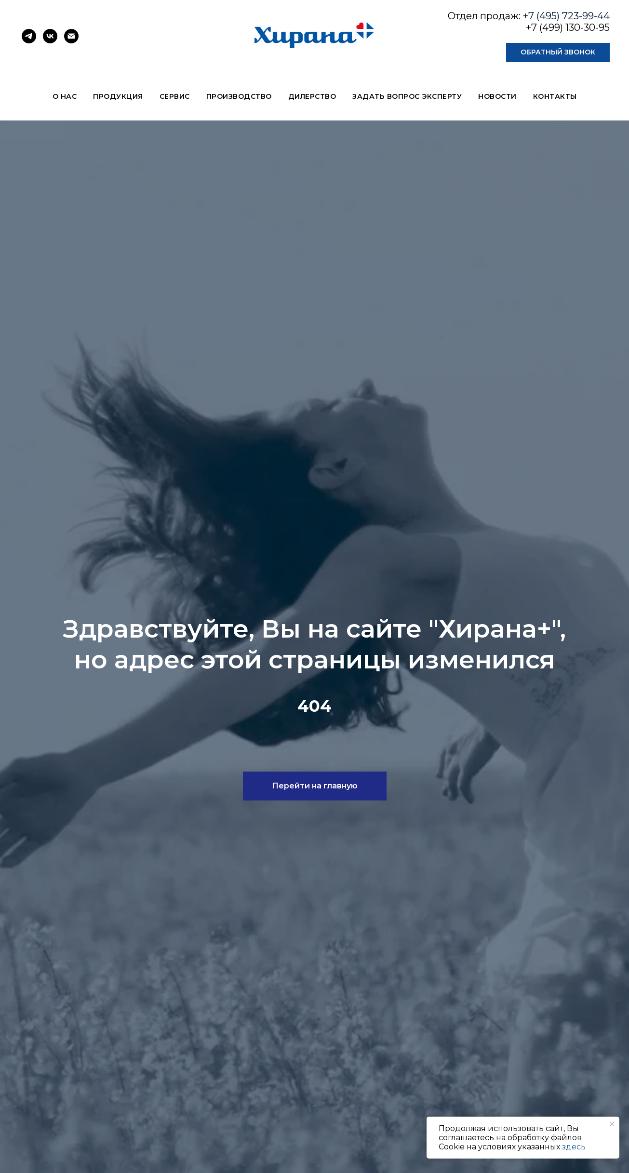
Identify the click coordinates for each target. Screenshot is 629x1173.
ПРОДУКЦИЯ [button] (118, 96)
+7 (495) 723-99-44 (566, 16)
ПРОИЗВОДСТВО (239, 96)
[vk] (50, 36)
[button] (558, 52)
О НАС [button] (65, 96)
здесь (574, 1146)
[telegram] (29, 36)
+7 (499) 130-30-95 (568, 27)
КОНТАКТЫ (555, 96)
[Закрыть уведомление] (612, 1124)
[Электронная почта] (71, 36)
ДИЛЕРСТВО (312, 96)
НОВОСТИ (497, 96)
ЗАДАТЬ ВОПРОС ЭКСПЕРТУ (407, 96)
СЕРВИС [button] (175, 96)
